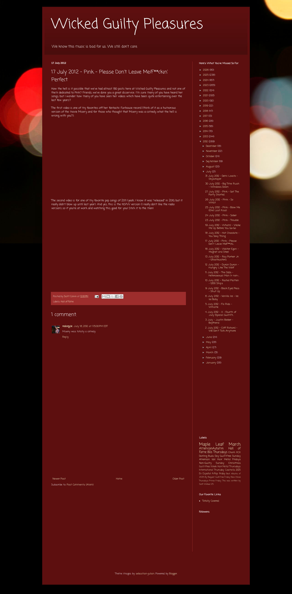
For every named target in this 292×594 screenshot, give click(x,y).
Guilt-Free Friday (222, 477)
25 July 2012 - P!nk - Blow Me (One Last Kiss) (222, 209)
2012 (206, 141)
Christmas (234, 463)
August (210, 167)
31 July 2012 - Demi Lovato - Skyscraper (221, 177)
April (209, 347)
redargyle (67, 326)
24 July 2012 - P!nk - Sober (221, 215)
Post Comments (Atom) (80, 485)
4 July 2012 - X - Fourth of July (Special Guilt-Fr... (220, 313)
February (211, 358)
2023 (206, 85)
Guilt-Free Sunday (230, 456)
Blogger (173, 574)
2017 (206, 116)
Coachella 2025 (233, 470)
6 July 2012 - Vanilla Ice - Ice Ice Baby (221, 297)
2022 (206, 90)
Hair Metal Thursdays (229, 466)
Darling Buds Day (209, 456)
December (211, 146)
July (209, 172)
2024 (206, 80)
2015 (206, 126)
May (209, 342)
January (211, 363)
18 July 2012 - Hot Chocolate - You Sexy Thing (222, 234)
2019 (206, 106)
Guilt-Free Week (208, 466)
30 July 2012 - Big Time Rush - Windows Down (222, 185)
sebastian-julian (145, 574)
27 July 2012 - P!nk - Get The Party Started (222, 193)
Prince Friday (215, 480)
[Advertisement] (118, 440)
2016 (206, 121)
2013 (206, 136)
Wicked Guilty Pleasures (127, 24)
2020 (206, 101)
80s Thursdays (217, 452)
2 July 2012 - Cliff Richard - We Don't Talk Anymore (221, 329)
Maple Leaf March (220, 444)
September (212, 161)
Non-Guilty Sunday (211, 463)
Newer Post (59, 479)
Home (119, 479)
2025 (206, 75)
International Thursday (211, 470)
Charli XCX (234, 452)
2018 (206, 111)
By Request (209, 477)
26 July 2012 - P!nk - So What (219, 201)
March (210, 352)
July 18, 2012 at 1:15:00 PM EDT (91, 326)
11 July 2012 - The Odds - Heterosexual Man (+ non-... (222, 274)
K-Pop (215, 473)
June (209, 337)
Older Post (178, 479)
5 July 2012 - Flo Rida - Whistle (218, 305)
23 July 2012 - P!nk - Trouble (222, 220)
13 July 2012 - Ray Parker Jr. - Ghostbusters (222, 258)
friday (222, 473)
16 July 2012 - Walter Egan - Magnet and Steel (222, 250)
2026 (206, 70)
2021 (206, 95)
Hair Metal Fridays (229, 459)
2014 (206, 131)
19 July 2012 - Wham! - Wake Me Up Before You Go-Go (222, 226)
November (212, 151)
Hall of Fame (67, 301)
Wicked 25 (209, 484)
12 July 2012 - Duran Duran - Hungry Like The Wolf (222, 266)
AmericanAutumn (211, 448)
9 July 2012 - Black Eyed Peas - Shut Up (222, 290)
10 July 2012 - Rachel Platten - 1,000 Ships (222, 282)
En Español (205, 473)
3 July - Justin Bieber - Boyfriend (219, 321)
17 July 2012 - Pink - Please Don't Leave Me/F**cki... (221, 242)
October (210, 156)
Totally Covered (210, 501)
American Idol (207, 459)
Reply (65, 337)
